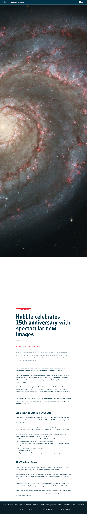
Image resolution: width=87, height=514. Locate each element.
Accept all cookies (26, 509)
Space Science (36, 346)
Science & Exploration (25, 346)
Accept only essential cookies (48, 509)
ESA (17, 346)
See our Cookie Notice (65, 509)
